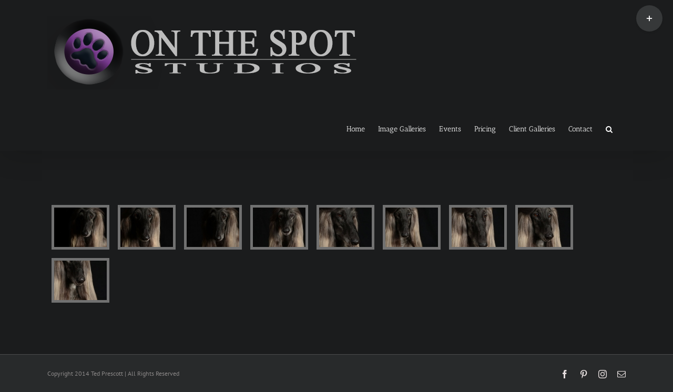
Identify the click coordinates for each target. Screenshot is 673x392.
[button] (609, 128)
